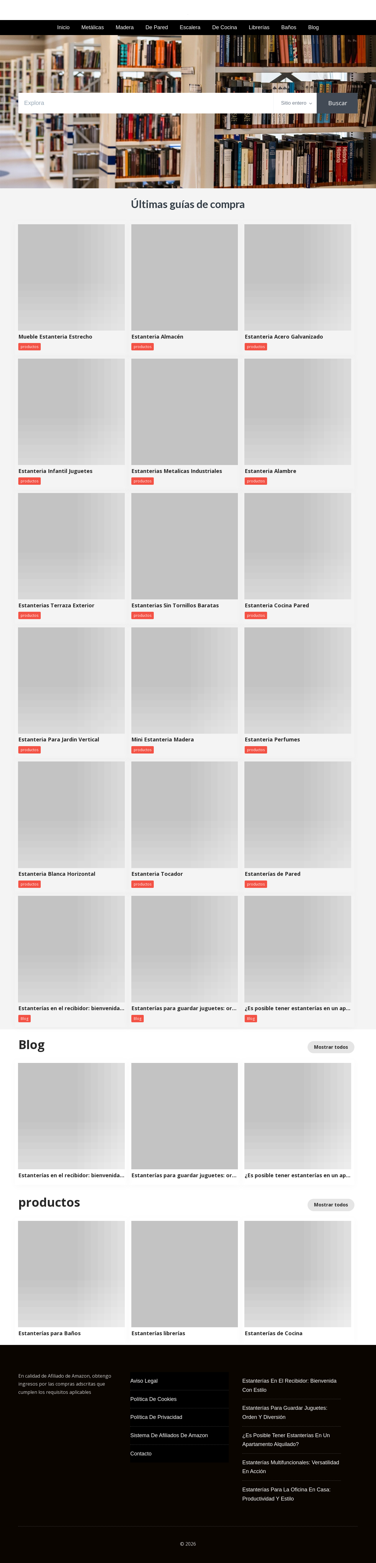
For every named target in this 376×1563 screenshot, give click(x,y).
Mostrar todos (331, 1047)
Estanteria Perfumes (272, 739)
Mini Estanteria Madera (162, 739)
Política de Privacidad (156, 1417)
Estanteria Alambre (270, 471)
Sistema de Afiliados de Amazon (169, 1435)
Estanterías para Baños (49, 1333)
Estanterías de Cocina (274, 1333)
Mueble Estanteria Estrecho (55, 337)
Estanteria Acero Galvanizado (284, 337)
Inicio (63, 27)
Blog (313, 27)
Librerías (259, 27)
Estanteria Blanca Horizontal (56, 874)
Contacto (140, 1454)
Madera (125, 27)
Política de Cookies (153, 1399)
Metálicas (92, 27)
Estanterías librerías (158, 1333)
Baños (288, 27)
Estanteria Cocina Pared (277, 605)
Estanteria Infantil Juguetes (55, 471)
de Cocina (224, 27)
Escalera (190, 27)
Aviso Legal (144, 1381)
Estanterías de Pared (272, 874)
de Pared (157, 27)
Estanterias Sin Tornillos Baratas (175, 605)
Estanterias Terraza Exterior (56, 605)
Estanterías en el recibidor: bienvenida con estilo (71, 1008)
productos (29, 346)
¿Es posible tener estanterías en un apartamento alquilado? (298, 1008)
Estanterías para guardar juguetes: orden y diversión (184, 1008)
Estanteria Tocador (157, 874)
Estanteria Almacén (157, 337)
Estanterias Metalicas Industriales (176, 471)
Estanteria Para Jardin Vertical (58, 739)
